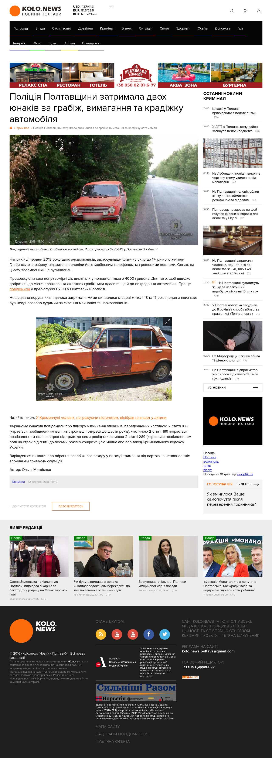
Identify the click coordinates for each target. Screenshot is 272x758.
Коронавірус (189, 55)
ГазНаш (119, 55)
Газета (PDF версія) (43, 55)
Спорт (164, 28)
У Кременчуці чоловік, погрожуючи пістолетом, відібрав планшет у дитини (101, 417)
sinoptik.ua (245, 474)
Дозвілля (85, 28)
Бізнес (127, 28)
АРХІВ (18, 55)
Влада (40, 28)
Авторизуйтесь (71, 506)
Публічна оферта (113, 741)
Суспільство (61, 28)
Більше (244, 484)
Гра (240, 28)
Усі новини (217, 388)
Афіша (69, 43)
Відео (52, 43)
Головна (21, 28)
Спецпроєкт (91, 43)
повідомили (20, 289)
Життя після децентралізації (152, 55)
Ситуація (146, 28)
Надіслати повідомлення (122, 734)
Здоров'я (183, 28)
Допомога (222, 28)
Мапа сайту (108, 726)
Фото (37, 43)
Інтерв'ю (19, 43)
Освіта (203, 28)
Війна (103, 55)
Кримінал (107, 28)
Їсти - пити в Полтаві (78, 55)
